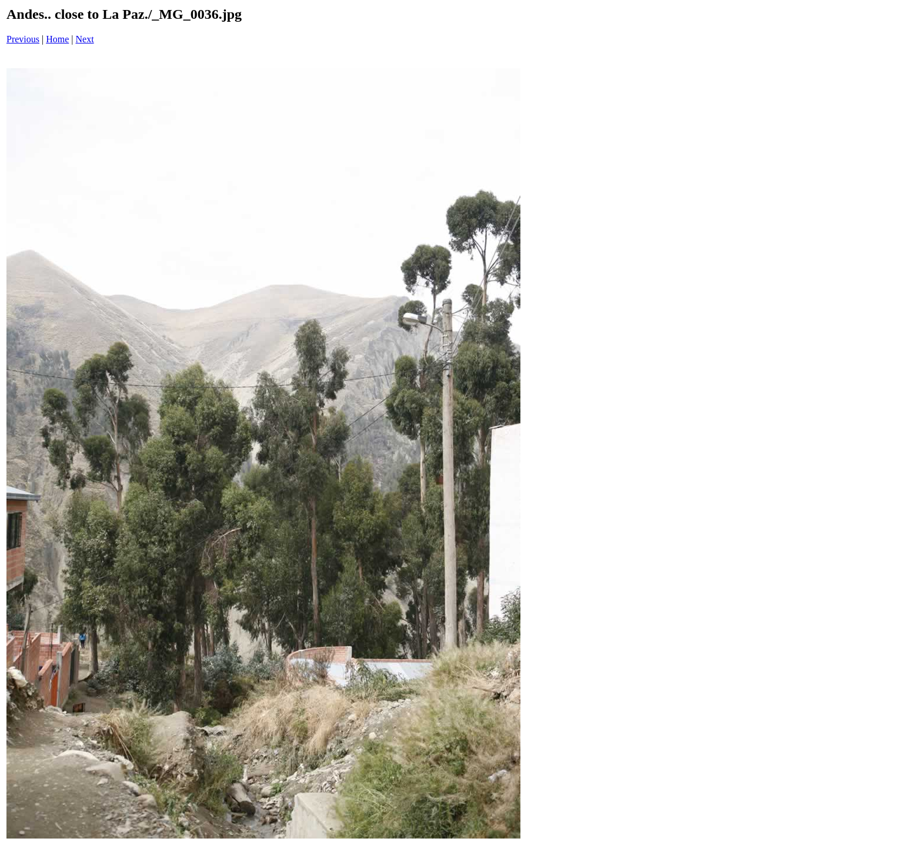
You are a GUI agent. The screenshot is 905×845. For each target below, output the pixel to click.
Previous (22, 39)
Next (85, 39)
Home (57, 39)
